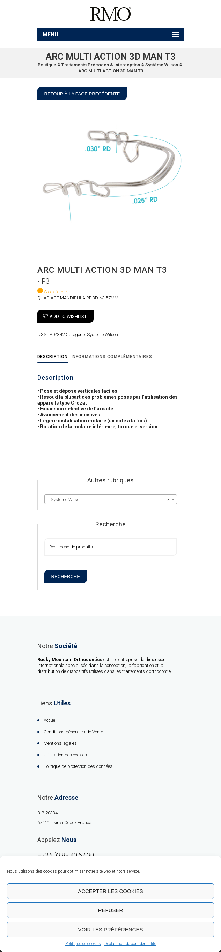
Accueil (50, 720)
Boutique (47, 64)
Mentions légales (60, 743)
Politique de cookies (83, 943)
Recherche (65, 576)
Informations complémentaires (112, 356)
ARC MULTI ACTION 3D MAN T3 (110, 70)
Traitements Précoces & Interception (100, 64)
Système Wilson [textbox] (108, 499)
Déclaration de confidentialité (130, 943)
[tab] (54, 357)
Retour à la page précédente (82, 93)
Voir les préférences (110, 929)
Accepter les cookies (110, 891)
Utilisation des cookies (65, 754)
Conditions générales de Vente (73, 731)
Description (52, 356)
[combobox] (110, 499)
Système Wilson (161, 64)
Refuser (110, 910)
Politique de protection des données (78, 766)
